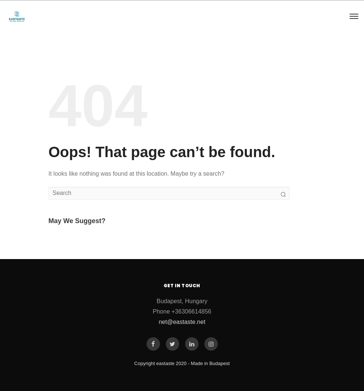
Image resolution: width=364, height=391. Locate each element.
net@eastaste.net (182, 322)
